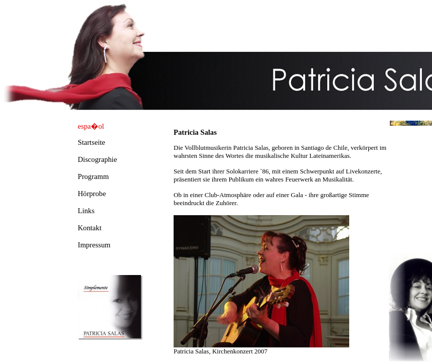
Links (86, 211)
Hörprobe (92, 194)
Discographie (97, 159)
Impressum (94, 245)
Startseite (91, 142)
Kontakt (89, 228)
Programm (93, 176)
